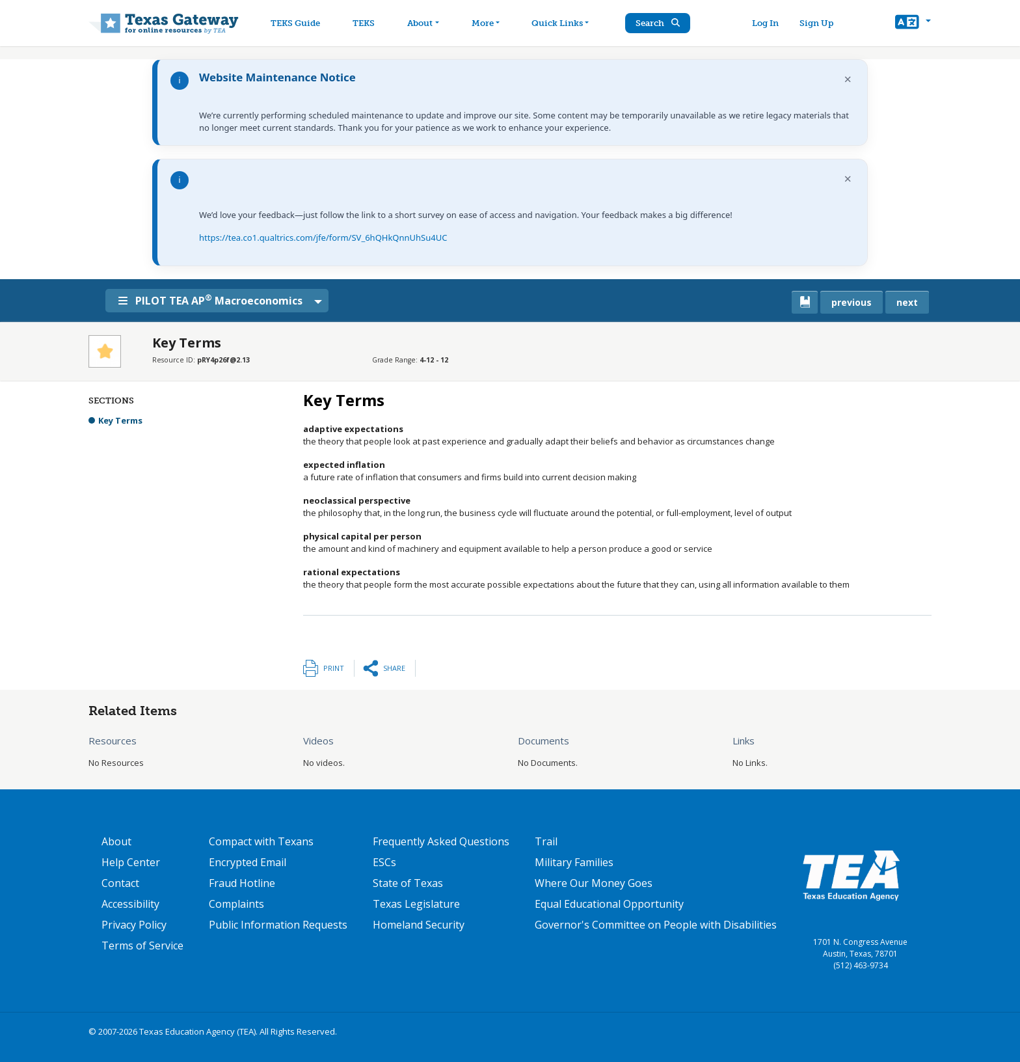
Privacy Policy (134, 925)
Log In (767, 23)
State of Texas (408, 883)
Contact (120, 883)
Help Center (130, 862)
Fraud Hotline (242, 883)
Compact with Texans (261, 841)
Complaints (236, 904)
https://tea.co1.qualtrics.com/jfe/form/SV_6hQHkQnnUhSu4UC (323, 237)
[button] (913, 23)
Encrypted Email (247, 862)
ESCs (384, 862)
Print (333, 668)
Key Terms (120, 420)
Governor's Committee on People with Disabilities (656, 925)
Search (663, 23)
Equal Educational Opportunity (609, 904)
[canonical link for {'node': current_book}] (805, 302)
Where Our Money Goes (593, 883)
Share (394, 668)
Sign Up (818, 23)
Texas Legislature (416, 904)
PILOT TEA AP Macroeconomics (215, 300)
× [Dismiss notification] (848, 79)
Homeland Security (418, 925)
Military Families (574, 862)
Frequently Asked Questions (441, 841)
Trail (546, 841)
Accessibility (130, 904)
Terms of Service (142, 945)
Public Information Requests (278, 925)
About (116, 841)
